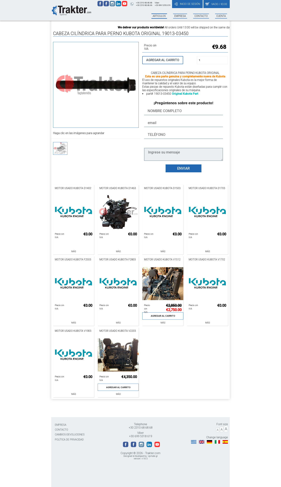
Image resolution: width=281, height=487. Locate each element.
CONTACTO (61, 429)
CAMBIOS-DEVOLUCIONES (70, 434)
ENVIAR (183, 168)
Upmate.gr (153, 456)
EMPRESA (60, 424)
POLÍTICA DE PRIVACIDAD (69, 439)
